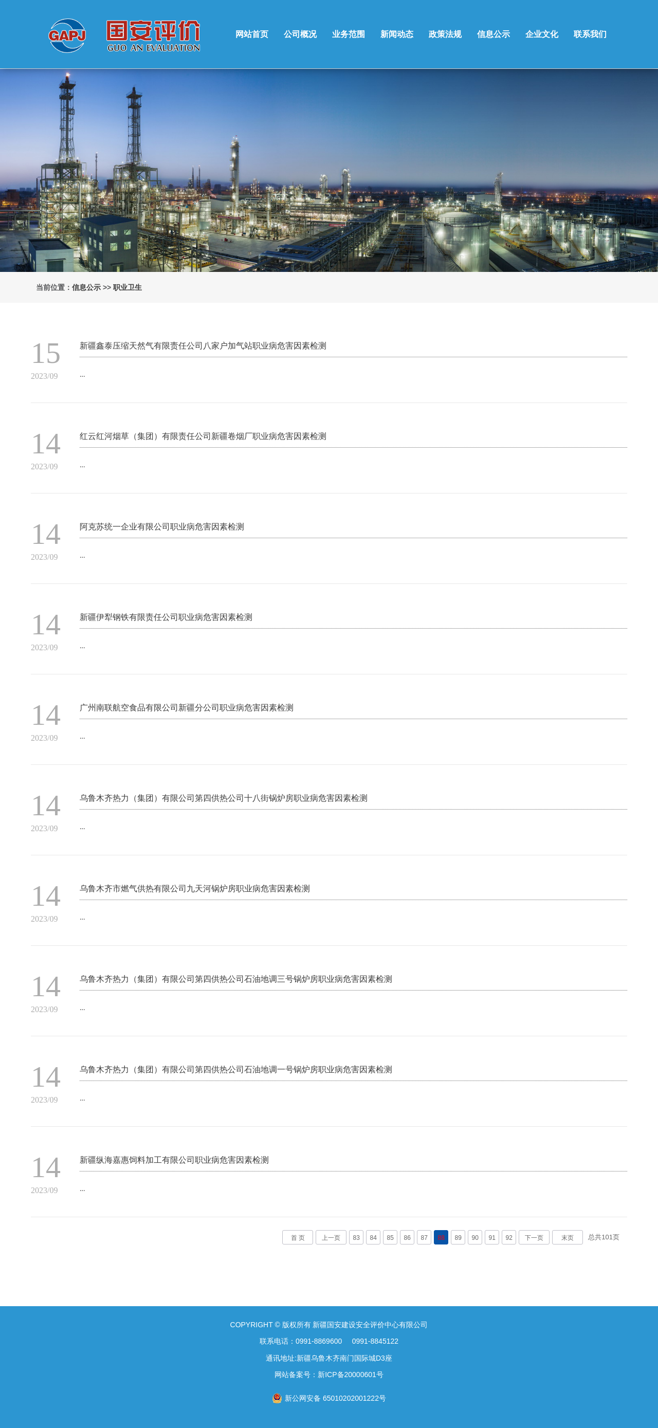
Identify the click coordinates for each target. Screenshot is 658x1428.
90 (475, 1237)
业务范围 (348, 34)
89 (458, 1237)
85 (390, 1237)
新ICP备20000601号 (350, 1374)
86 (407, 1237)
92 (509, 1237)
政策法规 (445, 34)
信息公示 (493, 34)
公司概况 (300, 34)
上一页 (331, 1237)
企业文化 (541, 34)
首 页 (298, 1237)
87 (424, 1237)
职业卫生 (127, 287)
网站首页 (251, 34)
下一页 (534, 1237)
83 (356, 1237)
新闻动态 (396, 34)
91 (492, 1237)
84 (373, 1237)
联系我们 (590, 34)
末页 (567, 1237)
